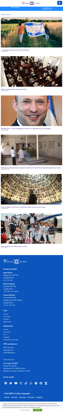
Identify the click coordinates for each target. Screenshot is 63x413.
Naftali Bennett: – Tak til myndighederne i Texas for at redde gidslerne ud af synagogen (26, 128)
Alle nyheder (7, 316)
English (40, 397)
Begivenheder (7, 321)
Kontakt (5, 329)
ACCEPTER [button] (37, 410)
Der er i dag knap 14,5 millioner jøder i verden (14, 246)
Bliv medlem (7, 332)
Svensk (14, 397)
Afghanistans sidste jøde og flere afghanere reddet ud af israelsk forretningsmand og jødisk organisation (31, 168)
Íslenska (31, 397)
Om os (5, 334)
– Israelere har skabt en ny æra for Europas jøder (15, 50)
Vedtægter (6, 337)
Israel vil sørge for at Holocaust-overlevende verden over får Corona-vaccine (23, 207)
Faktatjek (6, 319)
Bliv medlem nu (15, 7)
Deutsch (22, 397)
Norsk (6, 397)
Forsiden (6, 314)
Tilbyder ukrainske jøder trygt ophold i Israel (14, 89)
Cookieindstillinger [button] (25, 410)
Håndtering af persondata (10, 339)
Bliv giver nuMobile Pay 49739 (47, 8)
